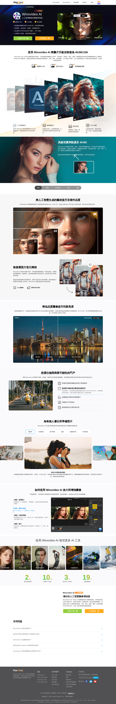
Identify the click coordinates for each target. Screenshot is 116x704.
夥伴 (67, 677)
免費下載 (21, 38)
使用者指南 (69, 686)
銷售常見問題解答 (71, 682)
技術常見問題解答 (71, 684)
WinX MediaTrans (42, 682)
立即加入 (96, 677)
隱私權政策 (47, 693)
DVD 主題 (54, 675)
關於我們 (68, 675)
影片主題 (54, 679)
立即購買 (42, 38)
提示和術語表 (55, 684)
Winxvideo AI (66, 2)
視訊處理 (54, 677)
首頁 (14, 7)
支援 (92, 2)
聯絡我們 (68, 679)
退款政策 (64, 693)
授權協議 (53, 693)
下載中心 (84, 2)
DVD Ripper (56, 2)
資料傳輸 (76, 2)
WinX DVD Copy (42, 679)
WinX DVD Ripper (42, 677)
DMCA (59, 693)
